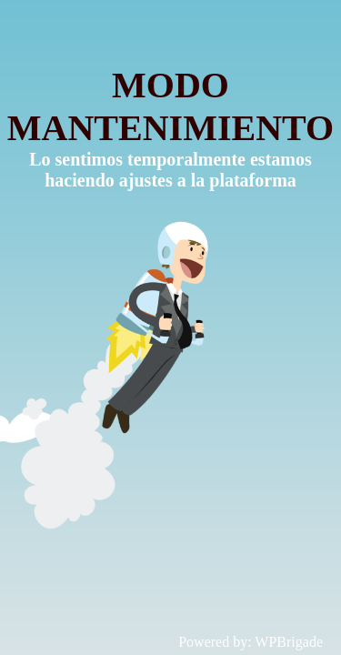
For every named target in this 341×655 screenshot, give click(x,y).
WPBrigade (289, 642)
